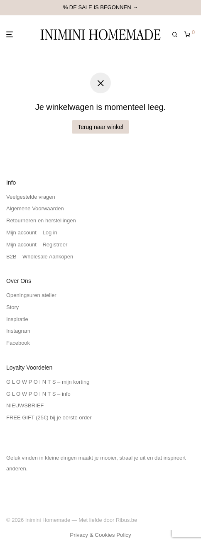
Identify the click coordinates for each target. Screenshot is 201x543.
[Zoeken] (178, 34)
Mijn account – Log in (31, 232)
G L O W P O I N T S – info (38, 394)
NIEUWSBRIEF (25, 405)
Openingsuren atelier (31, 295)
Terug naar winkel (100, 127)
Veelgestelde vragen (30, 197)
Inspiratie (17, 319)
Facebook (18, 343)
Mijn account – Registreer (36, 244)
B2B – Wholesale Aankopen (39, 256)
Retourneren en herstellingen (41, 220)
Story (12, 307)
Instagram (18, 331)
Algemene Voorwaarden (35, 208)
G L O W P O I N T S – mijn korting (47, 382)
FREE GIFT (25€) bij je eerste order (49, 417)
